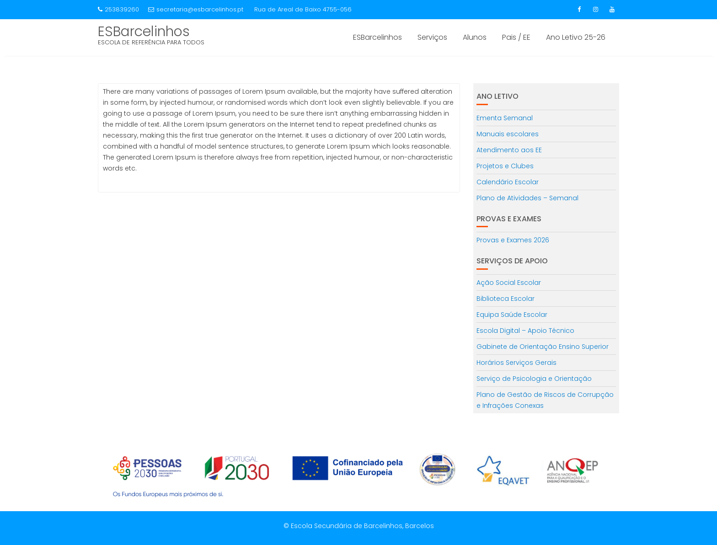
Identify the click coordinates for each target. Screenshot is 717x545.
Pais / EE (516, 37)
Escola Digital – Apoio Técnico (525, 330)
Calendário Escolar (507, 182)
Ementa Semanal (504, 118)
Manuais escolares (507, 134)
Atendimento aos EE (509, 150)
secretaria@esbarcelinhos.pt (195, 9)
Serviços (432, 37)
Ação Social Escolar (508, 282)
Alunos (475, 37)
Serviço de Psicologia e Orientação (534, 378)
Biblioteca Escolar (505, 298)
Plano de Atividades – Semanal (527, 198)
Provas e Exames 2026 (512, 240)
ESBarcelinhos (144, 31)
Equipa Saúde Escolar (511, 314)
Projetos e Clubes (505, 166)
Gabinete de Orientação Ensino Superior (542, 346)
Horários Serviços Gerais (516, 362)
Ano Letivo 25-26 (575, 37)
